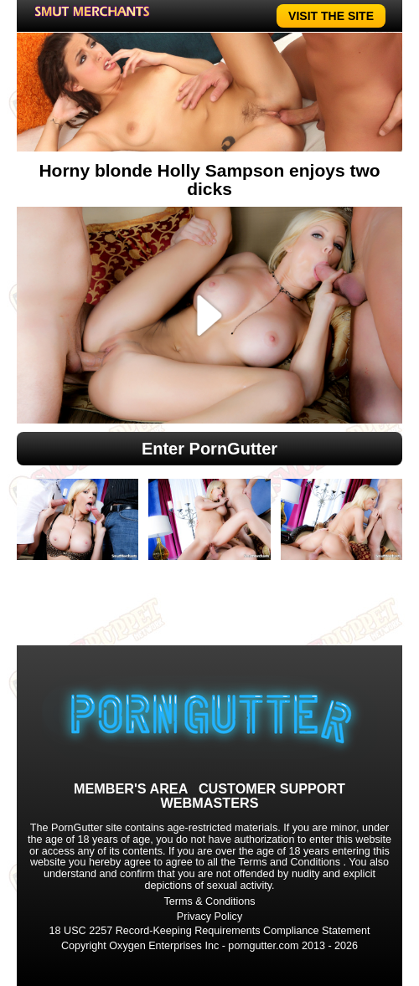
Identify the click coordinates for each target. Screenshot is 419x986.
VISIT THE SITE (331, 16)
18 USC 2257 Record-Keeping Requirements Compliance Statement (209, 931)
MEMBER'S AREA (131, 788)
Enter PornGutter (209, 448)
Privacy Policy (209, 916)
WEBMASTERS (210, 802)
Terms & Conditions (209, 901)
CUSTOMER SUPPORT (272, 788)
